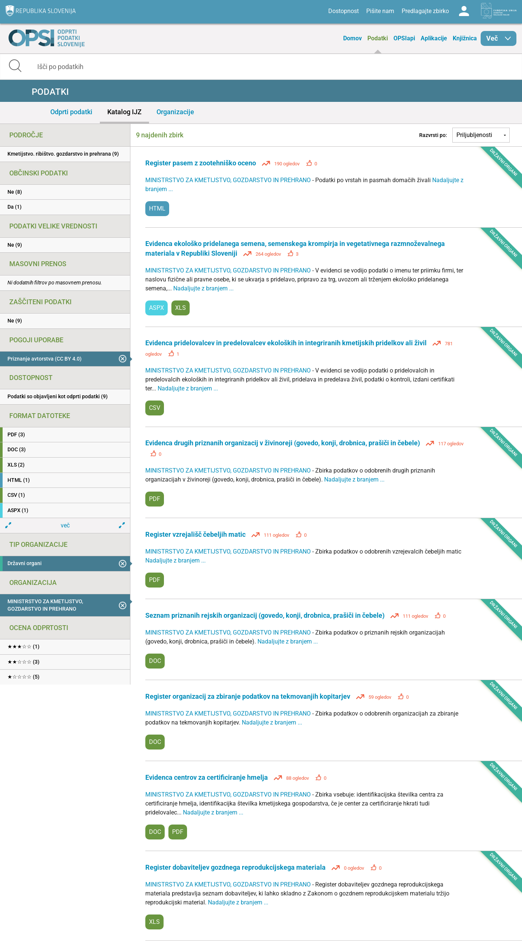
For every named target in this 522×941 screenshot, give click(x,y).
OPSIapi (404, 38)
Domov (352, 38)
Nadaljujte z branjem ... (203, 288)
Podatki (377, 38)
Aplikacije (434, 38)
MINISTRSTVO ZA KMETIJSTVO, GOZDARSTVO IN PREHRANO (228, 180)
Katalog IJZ (124, 112)
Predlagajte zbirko (425, 11)
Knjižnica (465, 38)
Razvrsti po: (433, 135)
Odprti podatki (71, 112)
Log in (464, 11)
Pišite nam (380, 11)
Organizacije (175, 112)
